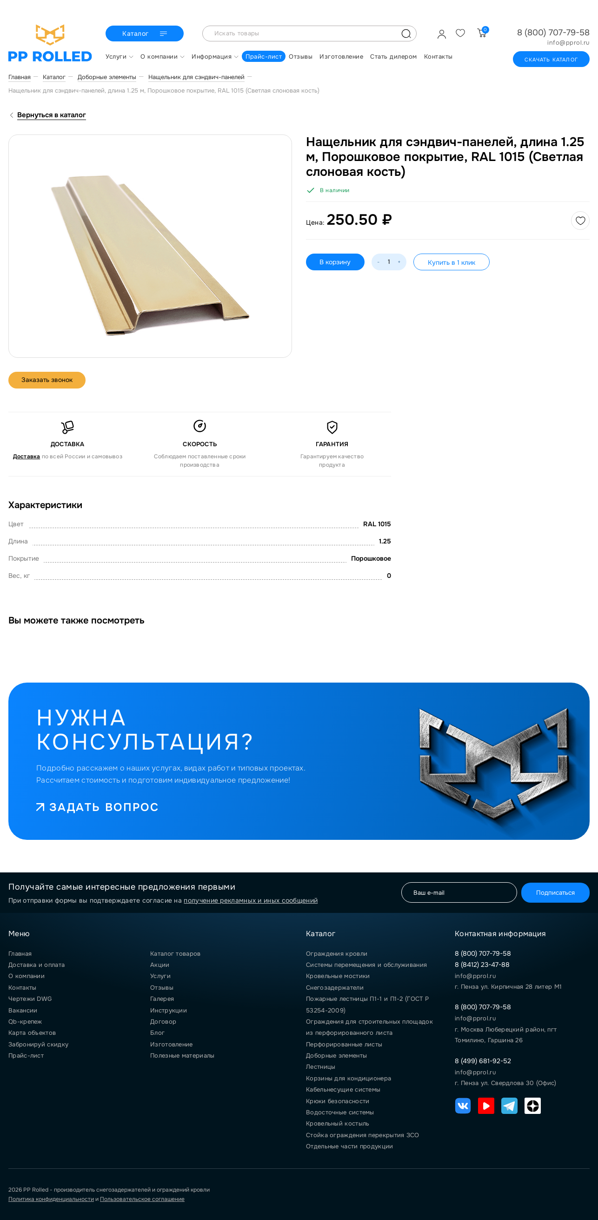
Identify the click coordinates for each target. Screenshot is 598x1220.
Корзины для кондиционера (348, 1078)
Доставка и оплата (36, 965)
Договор (163, 1022)
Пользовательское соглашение (142, 1199)
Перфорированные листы (344, 1044)
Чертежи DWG (30, 999)
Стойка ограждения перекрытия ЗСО (362, 1135)
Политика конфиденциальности (51, 1199)
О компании (26, 976)
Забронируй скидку (38, 1044)
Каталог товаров (175, 954)
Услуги (160, 976)
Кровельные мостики (338, 976)
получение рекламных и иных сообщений (251, 900)
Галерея (162, 999)
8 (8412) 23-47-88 (482, 964)
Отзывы (161, 988)
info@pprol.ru (568, 43)
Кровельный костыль (337, 1123)
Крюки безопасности (337, 1101)
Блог (157, 1033)
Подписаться (554, 893)
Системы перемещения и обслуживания (366, 965)
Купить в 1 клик (452, 262)
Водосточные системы (340, 1112)
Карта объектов (32, 1033)
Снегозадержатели (335, 988)
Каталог (145, 34)
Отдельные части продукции (349, 1146)
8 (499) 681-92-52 (483, 1061)
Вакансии (22, 1010)
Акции (160, 965)
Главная (20, 954)
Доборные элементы (336, 1055)
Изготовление (171, 1044)
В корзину (335, 262)
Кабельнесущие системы (343, 1089)
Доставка (26, 456)
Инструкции (168, 1010)
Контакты (22, 988)
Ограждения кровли (336, 954)
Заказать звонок (48, 380)
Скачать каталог (551, 59)
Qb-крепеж (25, 1022)
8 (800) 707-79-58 (553, 32)
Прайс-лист (26, 1055)
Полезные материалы (182, 1055)
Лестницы (320, 1067)
